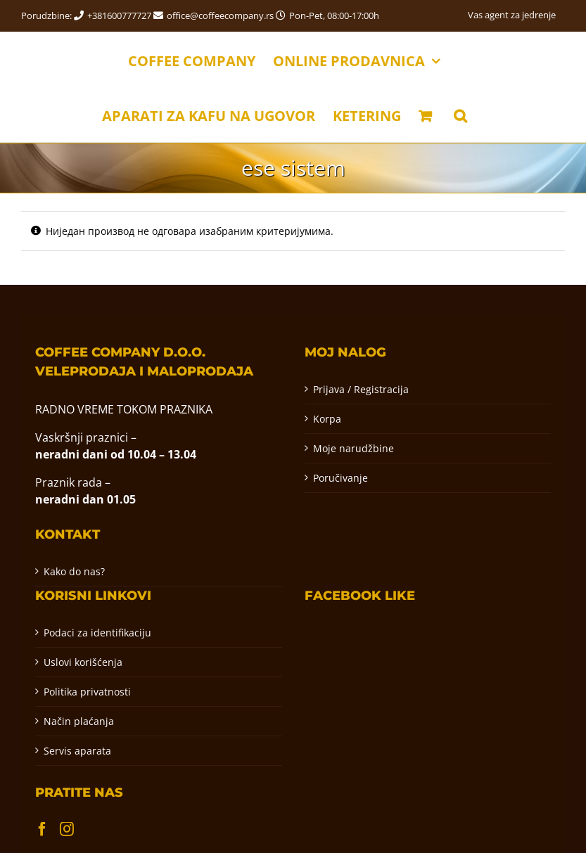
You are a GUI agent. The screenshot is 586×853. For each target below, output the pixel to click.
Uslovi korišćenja (83, 662)
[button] (460, 114)
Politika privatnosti (87, 691)
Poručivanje (340, 478)
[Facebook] (42, 829)
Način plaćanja (79, 721)
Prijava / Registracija (361, 389)
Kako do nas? (74, 571)
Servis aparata (77, 750)
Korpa (327, 418)
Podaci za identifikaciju (97, 632)
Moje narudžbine (353, 448)
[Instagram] (67, 829)
